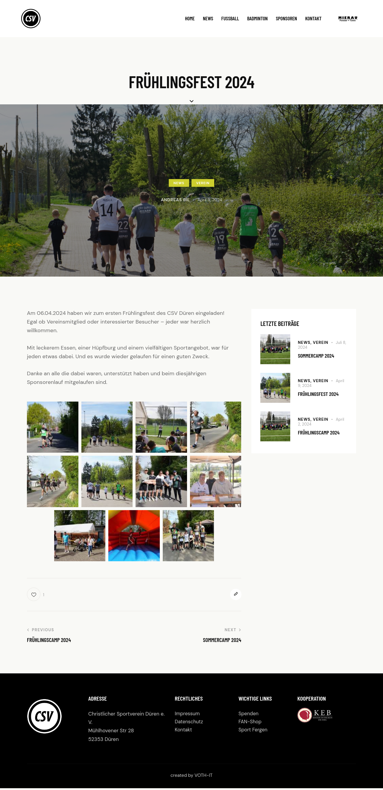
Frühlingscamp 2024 (322, 432)
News (179, 183)
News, (305, 341)
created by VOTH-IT (191, 777)
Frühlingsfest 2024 (321, 394)
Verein (203, 183)
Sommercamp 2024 (319, 355)
